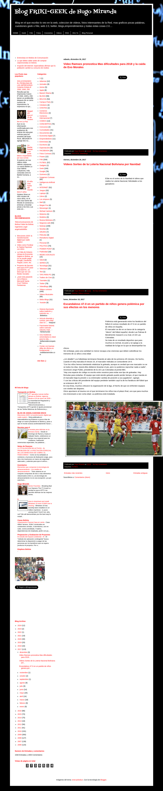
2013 (20, 721)
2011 (20, 728)
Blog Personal (87, 33)
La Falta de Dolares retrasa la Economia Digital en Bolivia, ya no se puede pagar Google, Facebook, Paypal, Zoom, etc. (25, 257)
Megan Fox (44, 205)
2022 (20, 632)
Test (41, 272)
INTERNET (44, 187)
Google (42, 171)
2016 (20, 711)
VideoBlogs (84, 153)
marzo (22, 700)
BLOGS (43, 96)
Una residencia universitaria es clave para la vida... (48, 337)
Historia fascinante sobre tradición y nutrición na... (47, 311)
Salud (42, 260)
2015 (20, 714)
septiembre (24, 679)
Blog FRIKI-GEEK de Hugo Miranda (65, 12)
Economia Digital (46, 136)
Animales (43, 84)
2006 (20, 745)
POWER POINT (46, 249)
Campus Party (45, 102)
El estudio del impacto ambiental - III (31, 537)
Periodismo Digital (47, 238)
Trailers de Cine (46, 277)
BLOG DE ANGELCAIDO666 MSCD (32, 413)
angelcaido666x (21, 229)
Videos (59, 33)
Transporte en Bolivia (26, 392)
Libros (42, 196)
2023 (20, 629)
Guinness (43, 174)
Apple (42, 90)
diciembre (24, 652)
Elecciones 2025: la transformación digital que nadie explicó (24, 239)
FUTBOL (75, 467)
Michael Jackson (46, 211)
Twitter (42, 283)
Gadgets (43, 165)
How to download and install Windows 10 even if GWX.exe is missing (40, 503)
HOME (15, 33)
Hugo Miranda (23, 484)
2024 (20, 625)
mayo (22, 693)
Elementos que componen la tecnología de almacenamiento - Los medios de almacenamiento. (33, 469)
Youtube (43, 303)
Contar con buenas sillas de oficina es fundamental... (47, 348)
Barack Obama (45, 93)
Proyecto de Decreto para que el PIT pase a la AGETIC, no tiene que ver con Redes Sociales (25, 270)
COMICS (43, 121)
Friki (31, 33)
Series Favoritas (34, 486)
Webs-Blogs (44, 300)
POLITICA (75, 153)
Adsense (43, 81)
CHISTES (43, 108)
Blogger (103, 780)
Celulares (43, 105)
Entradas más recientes (73, 473)
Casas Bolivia (23, 520)
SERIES (43, 263)
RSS (67, 33)
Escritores (43, 145)
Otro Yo (75, 33)
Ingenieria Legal (21, 227)
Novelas (43, 229)
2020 (20, 639)
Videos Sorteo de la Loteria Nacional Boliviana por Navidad (102, 164)
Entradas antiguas (140, 473)
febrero (23, 703)
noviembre (24, 673)
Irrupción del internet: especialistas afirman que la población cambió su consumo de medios (36, 67)
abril (21, 696)
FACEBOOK (44, 151)
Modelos (43, 217)
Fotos (38, 33)
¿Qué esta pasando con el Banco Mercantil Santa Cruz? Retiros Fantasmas (24, 281)
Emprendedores (46, 139)
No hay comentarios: (100, 151)
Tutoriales (43, 280)
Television (43, 269)
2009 (20, 735)
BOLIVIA (43, 99)
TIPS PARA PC (45, 275)
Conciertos (48, 33)
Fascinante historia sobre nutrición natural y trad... (47, 328)
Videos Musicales (46, 294)
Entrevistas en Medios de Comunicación (32, 58)
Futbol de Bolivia (27, 224)
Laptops (43, 193)
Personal (43, 243)
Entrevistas (44, 142)
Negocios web (45, 223)
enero (22, 707)
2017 (20, 649)
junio (22, 689)
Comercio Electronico (44, 112)
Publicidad (44, 252)
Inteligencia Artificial (47, 182)
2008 (20, 738)
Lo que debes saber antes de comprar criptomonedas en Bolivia (32, 62)
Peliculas (43, 235)
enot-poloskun (77, 780)
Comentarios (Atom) (82, 477)
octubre (23, 676)
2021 (20, 636)
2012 (20, 724)
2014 (20, 718)
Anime (42, 87)
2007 (20, 741)
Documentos (44, 133)
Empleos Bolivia (24, 549)
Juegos (42, 190)
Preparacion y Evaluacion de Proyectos (34, 535)
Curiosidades (45, 130)
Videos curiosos (83, 293)
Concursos (44, 127)
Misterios (43, 214)
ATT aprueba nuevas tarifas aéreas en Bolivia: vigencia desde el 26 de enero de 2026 (39, 396)
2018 (20, 646)
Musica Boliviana (46, 220)
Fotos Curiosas (45, 154)
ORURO (43, 232)
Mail (41, 202)
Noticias (74, 293)
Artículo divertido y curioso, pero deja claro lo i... (47, 320)
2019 (20, 642)
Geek (24, 33)
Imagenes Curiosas (47, 177)
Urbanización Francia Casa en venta (31, 522)
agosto (22, 683)
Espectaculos (45, 148)
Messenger (44, 208)
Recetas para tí (24, 427)
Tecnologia (44, 266)
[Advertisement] (81, 44)
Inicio (108, 473)
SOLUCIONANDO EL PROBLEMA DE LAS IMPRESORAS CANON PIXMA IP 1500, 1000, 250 (25, 85)
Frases (42, 157)
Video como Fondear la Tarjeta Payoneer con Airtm (25, 247)
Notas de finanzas (25, 446)
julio (21, 686)
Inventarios (22, 465)
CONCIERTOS (45, 124)
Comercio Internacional (45, 117)
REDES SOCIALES (47, 255)
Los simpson (44, 199)
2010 (20, 731)
